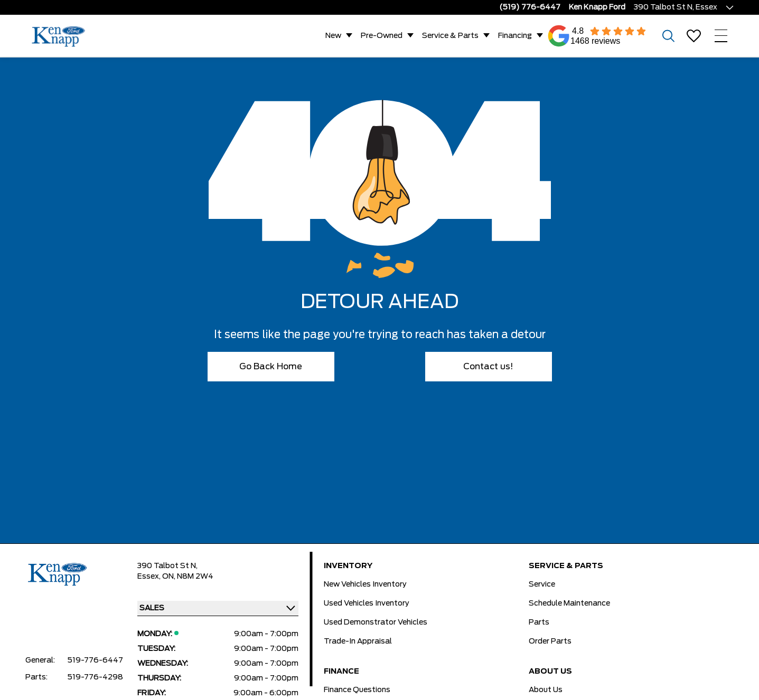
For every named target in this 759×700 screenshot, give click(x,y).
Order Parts (550, 641)
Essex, (149, 576)
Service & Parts (450, 36)
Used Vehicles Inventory (366, 603)
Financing (515, 36)
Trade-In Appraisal (358, 641)
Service (542, 584)
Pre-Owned (381, 36)
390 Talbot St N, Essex (675, 7)
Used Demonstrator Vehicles (375, 622)
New (333, 36)
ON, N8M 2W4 (187, 576)
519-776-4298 (95, 677)
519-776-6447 (95, 660)
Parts (539, 622)
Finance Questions (357, 690)
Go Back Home (270, 366)
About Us (546, 690)
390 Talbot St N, (167, 566)
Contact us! (488, 366)
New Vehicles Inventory (365, 584)
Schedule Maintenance (569, 603)
